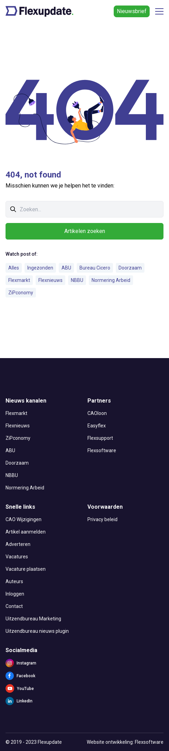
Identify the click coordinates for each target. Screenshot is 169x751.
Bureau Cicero (94, 268)
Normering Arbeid (111, 280)
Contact (14, 606)
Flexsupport (100, 438)
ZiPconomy (20, 292)
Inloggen (15, 594)
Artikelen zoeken (84, 231)
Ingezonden (40, 268)
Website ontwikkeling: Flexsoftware (125, 742)
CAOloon (97, 413)
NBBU (77, 280)
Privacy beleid (102, 519)
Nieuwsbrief (132, 11)
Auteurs (14, 581)
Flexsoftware (101, 450)
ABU (66, 268)
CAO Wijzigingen (23, 519)
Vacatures (17, 556)
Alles (13, 268)
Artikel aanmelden (26, 532)
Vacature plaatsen (26, 569)
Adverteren (18, 544)
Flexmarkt (19, 280)
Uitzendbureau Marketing (33, 618)
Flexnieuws (50, 280)
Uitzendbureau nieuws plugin (37, 631)
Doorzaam (130, 268)
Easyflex (96, 425)
